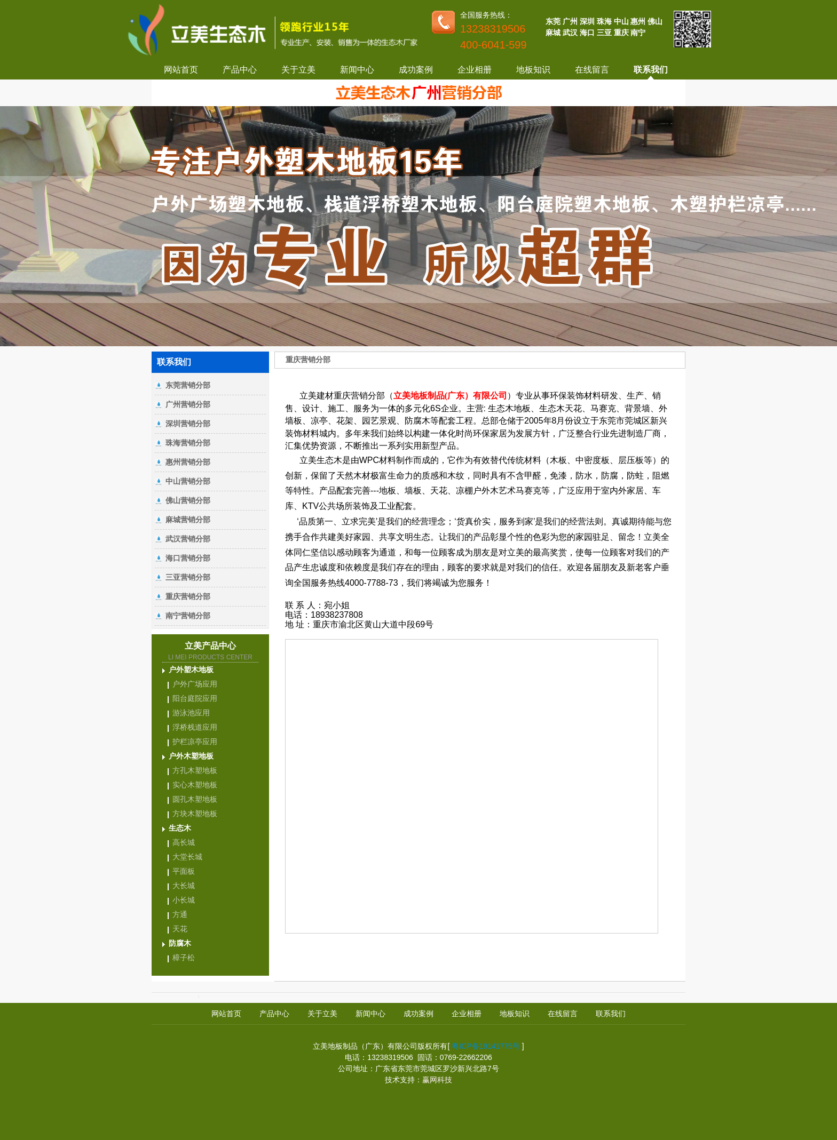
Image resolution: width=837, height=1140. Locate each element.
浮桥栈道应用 (194, 727)
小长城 (183, 900)
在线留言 (592, 69)
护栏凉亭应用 (194, 741)
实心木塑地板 (194, 784)
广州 (570, 21)
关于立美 (298, 69)
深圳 (587, 21)
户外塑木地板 (191, 669)
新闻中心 (357, 69)
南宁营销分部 (187, 615)
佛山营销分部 (187, 500)
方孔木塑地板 (194, 770)
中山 (621, 21)
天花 (179, 928)
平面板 (183, 871)
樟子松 (183, 957)
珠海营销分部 (187, 443)
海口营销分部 (187, 558)
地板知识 (533, 69)
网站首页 (181, 69)
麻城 (553, 32)
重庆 (621, 32)
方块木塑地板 (194, 813)
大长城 (183, 885)
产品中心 (240, 69)
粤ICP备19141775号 (486, 1046)
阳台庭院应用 (194, 698)
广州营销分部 (187, 404)
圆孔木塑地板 (194, 799)
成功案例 (416, 69)
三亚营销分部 (187, 577)
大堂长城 (187, 856)
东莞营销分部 (187, 385)
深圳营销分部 (187, 423)
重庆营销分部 (187, 596)
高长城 (183, 842)
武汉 (570, 32)
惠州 (637, 21)
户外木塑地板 (191, 756)
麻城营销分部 (187, 519)
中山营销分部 (187, 481)
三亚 (604, 32)
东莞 (553, 21)
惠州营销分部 (187, 462)
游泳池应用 (191, 712)
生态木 (180, 828)
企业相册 (474, 69)
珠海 (604, 21)
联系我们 (651, 69)
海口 (587, 32)
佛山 (655, 21)
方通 (179, 914)
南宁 (637, 32)
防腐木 (180, 943)
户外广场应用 (194, 684)
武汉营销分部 (187, 539)
